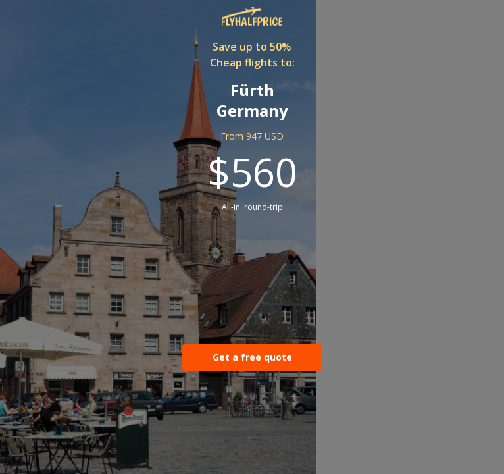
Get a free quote (252, 357)
